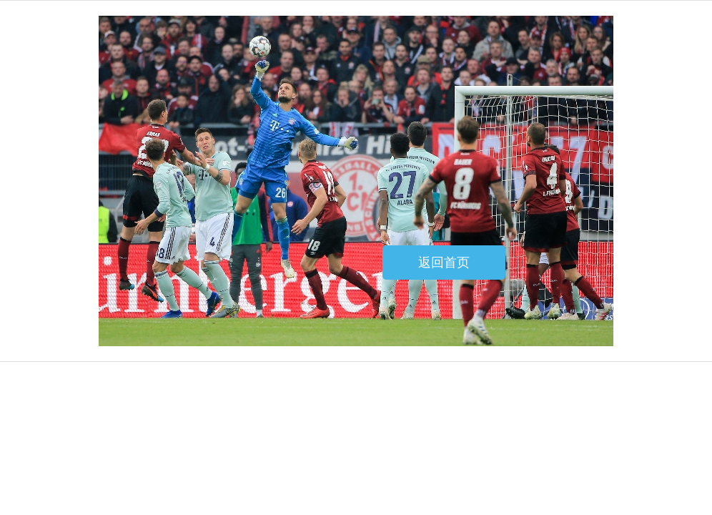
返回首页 (444, 262)
